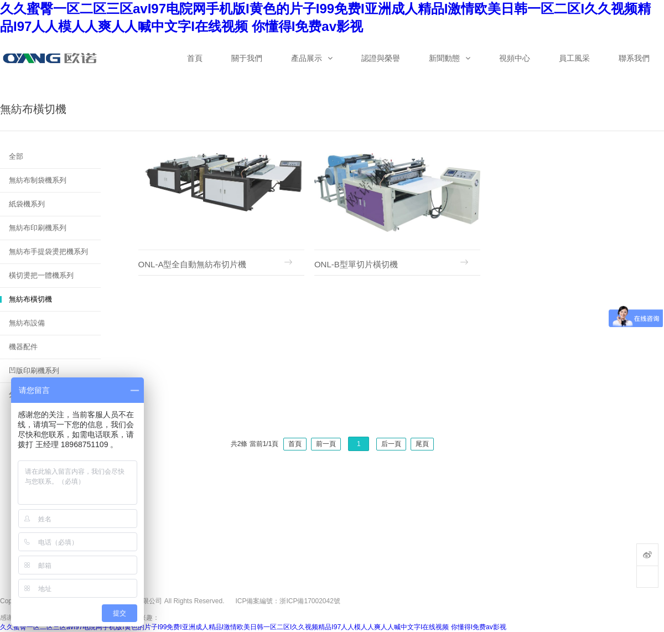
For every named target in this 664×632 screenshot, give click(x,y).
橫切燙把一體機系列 (41, 275)
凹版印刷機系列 (34, 370)
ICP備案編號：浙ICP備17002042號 (287, 601)
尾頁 (422, 444)
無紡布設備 (27, 323)
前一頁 (326, 444)
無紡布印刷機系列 (37, 228)
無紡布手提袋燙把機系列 (48, 251)
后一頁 (391, 444)
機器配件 (23, 347)
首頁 (295, 444)
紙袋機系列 (27, 204)
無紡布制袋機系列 (37, 180)
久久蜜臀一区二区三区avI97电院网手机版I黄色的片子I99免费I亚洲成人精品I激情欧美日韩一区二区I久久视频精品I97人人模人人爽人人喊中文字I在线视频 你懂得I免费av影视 (253, 627)
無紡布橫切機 (30, 299)
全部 (16, 156)
